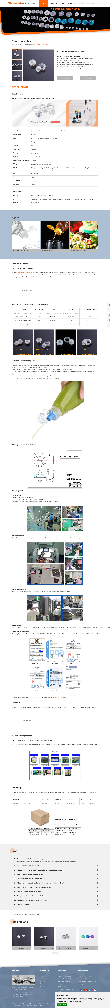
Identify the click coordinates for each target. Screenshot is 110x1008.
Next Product (88, 78)
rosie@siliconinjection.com (89, 978)
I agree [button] (59, 1004)
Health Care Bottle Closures (65, 989)
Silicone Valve (26, 44)
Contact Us (71, 3)
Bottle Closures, (29, 1005)
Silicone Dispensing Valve (88, 948)
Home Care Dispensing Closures (66, 986)
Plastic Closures (62, 991)
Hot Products (20, 921)
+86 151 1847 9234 (89, 983)
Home (34, 3)
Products (43, 3)
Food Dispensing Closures (65, 976)
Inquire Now (65, 78)
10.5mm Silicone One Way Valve (39, 44)
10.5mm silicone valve (33, 914)
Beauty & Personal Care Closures (67, 983)
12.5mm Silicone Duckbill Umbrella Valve (46, 948)
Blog (62, 3)
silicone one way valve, (21, 914)
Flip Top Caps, (21, 1005)
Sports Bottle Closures (64, 981)
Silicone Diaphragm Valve (66, 948)
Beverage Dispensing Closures (66, 978)
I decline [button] (64, 1004)
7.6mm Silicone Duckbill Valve (22, 948)
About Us (54, 3)
